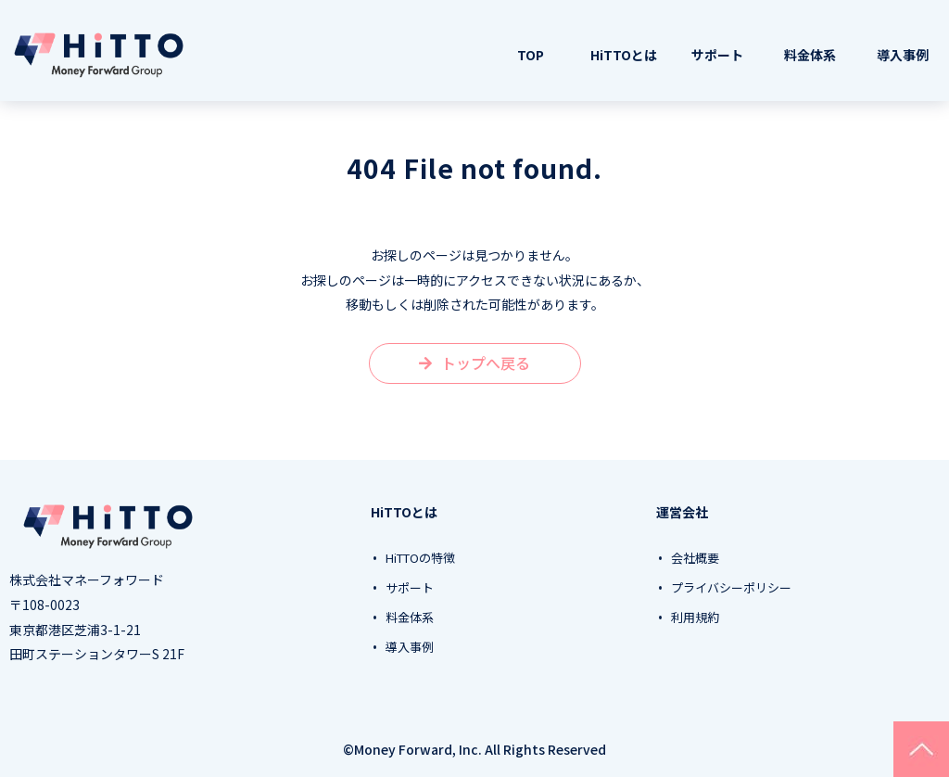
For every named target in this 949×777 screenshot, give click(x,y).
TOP (530, 54)
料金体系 (810, 54)
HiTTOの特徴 (420, 558)
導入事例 (903, 54)
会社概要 (695, 558)
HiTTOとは (623, 54)
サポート (717, 54)
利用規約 (695, 617)
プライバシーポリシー (731, 587)
